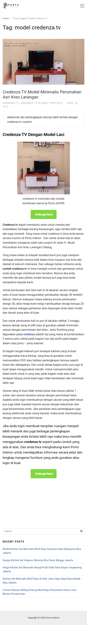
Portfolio (56, 103)
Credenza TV (11, 103)
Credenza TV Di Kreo (34, 103)
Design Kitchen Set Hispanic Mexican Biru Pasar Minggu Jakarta (38, 560)
